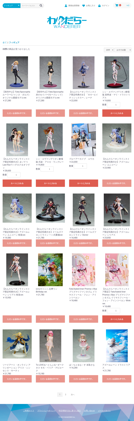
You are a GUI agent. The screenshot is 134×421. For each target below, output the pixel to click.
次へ (73, 394)
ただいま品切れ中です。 (17, 113)
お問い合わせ (89, 411)
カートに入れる (116, 113)
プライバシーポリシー (46, 411)
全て (5, 42)
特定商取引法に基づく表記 (70, 411)
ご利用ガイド (28, 411)
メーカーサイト (104, 411)
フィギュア (14, 42)
